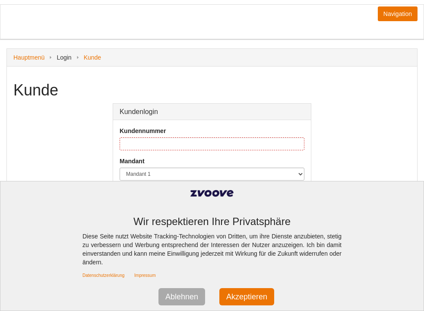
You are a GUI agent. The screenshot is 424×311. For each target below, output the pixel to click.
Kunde (92, 57)
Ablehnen (181, 296)
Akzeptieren (246, 296)
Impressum (144, 275)
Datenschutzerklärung (103, 275)
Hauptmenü (28, 57)
